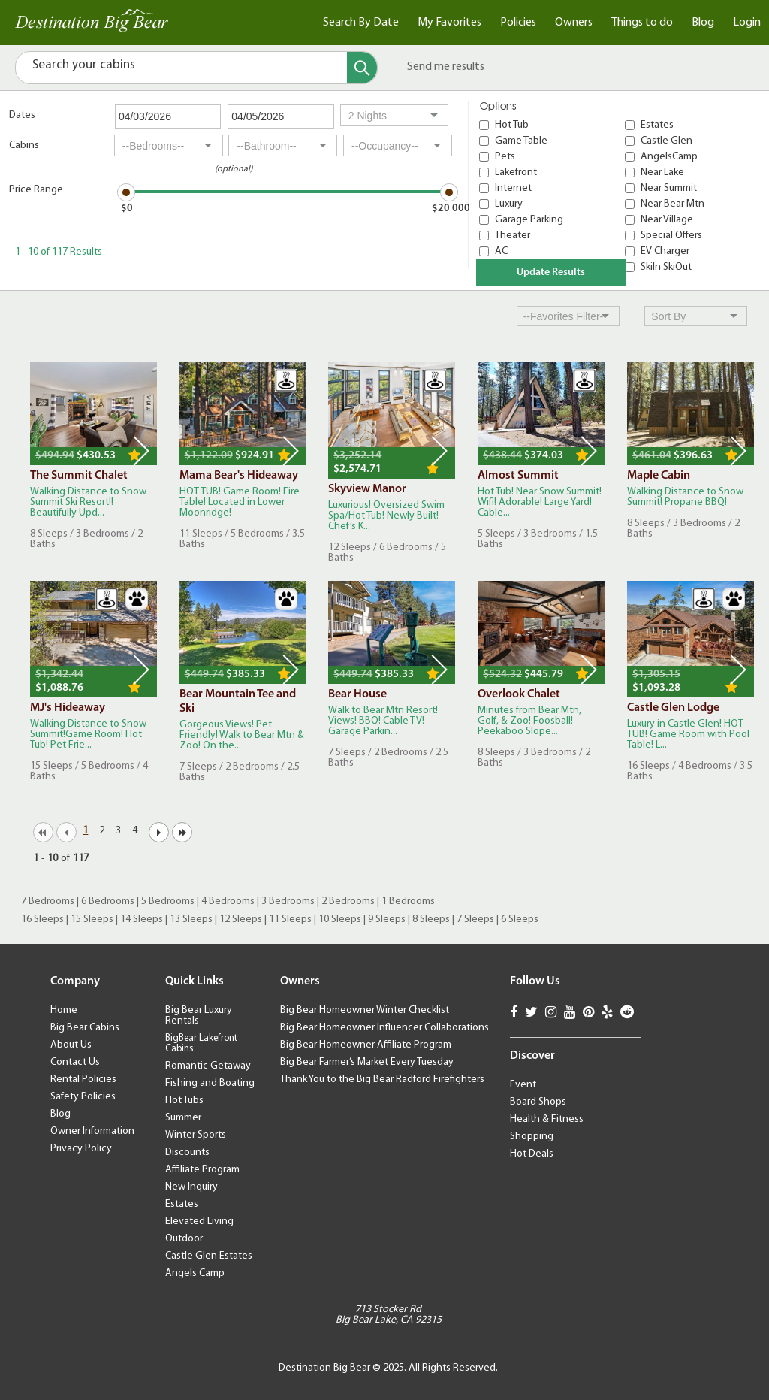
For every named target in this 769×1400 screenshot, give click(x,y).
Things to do (642, 23)
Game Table (521, 141)
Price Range (36, 189)
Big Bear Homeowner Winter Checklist (364, 1010)
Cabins (24, 145)
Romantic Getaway (208, 1066)
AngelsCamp (669, 156)
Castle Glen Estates (208, 1256)
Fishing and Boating (210, 1083)
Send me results (445, 67)
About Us (71, 1045)
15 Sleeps (92, 919)
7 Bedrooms (47, 901)
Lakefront (516, 172)
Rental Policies (83, 1079)
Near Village (667, 219)
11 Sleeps (290, 919)
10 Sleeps (339, 919)
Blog (703, 23)
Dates (22, 115)
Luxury (509, 204)
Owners (574, 23)
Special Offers (671, 235)
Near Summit (669, 188)
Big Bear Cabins (84, 1027)
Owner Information (92, 1131)
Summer (183, 1117)
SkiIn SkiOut (666, 267)
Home (63, 1010)
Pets (505, 156)
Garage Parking (529, 219)
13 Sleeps (191, 919)
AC (501, 251)
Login (747, 23)
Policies (518, 23)
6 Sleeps (519, 919)
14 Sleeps (141, 919)
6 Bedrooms (107, 901)
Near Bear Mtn (672, 204)
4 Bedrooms (228, 901)
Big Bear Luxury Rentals (198, 1016)
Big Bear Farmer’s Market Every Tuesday (367, 1062)
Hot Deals (531, 1154)
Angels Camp (195, 1273)
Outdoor (184, 1238)
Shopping (531, 1136)
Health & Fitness (547, 1119)
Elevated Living (199, 1221)
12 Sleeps (240, 919)
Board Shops (538, 1102)
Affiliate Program (202, 1169)
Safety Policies (83, 1096)
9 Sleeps (387, 919)
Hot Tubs (184, 1100)
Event (523, 1084)
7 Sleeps (475, 919)
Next (141, 451)
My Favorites (449, 23)
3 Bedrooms (288, 901)
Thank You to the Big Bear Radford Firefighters (382, 1079)
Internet (513, 188)
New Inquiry (191, 1187)
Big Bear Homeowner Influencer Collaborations (384, 1027)
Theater (512, 235)
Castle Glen (666, 141)
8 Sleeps (431, 919)
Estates (657, 125)
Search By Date (361, 23)
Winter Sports (195, 1135)
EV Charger (665, 251)
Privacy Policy (81, 1148)
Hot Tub (512, 125)
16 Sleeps (42, 919)
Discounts (187, 1152)
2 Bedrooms (348, 901)
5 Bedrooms (168, 901)
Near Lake (662, 172)
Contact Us (75, 1062)
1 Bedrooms (408, 901)
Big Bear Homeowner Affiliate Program (365, 1045)
